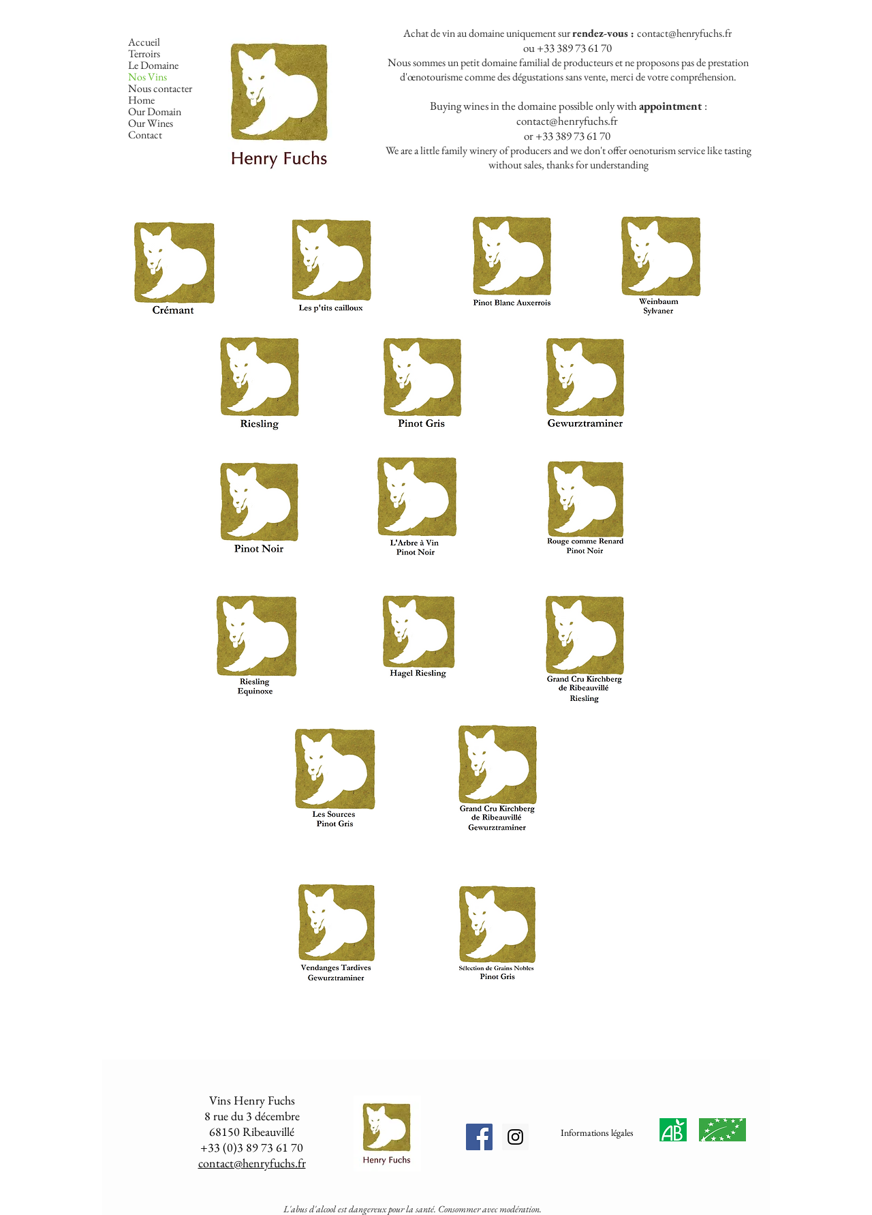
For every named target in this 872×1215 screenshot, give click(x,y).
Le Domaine (153, 65)
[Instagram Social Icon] (515, 1137)
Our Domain (154, 111)
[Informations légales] (597, 1133)
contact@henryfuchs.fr (684, 33)
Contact (145, 134)
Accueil (144, 42)
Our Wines (150, 123)
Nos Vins (147, 76)
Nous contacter (160, 88)
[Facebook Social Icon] (479, 1137)
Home (141, 100)
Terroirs (144, 53)
